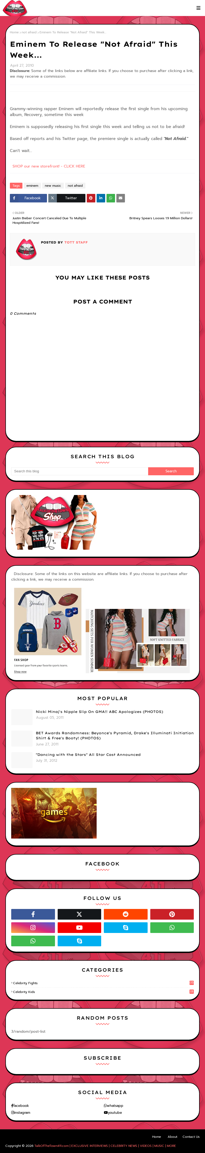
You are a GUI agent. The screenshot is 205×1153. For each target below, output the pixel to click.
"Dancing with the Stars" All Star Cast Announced (88, 754)
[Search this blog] (79, 471)
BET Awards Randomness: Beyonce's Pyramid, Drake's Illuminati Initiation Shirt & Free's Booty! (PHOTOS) (115, 735)
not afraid (29, 32)
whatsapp (115, 1105)
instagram (22, 1112)
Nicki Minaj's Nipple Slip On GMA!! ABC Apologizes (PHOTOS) (99, 711)
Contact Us (191, 1136)
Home (14, 32)
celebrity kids (103, 992)
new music (53, 185)
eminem (32, 185)
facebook (21, 1105)
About (172, 1136)
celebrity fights (103, 983)
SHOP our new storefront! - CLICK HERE (49, 166)
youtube (115, 1112)
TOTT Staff (75, 242)
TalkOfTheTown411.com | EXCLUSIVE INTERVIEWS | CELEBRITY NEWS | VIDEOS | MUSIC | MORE (105, 1145)
